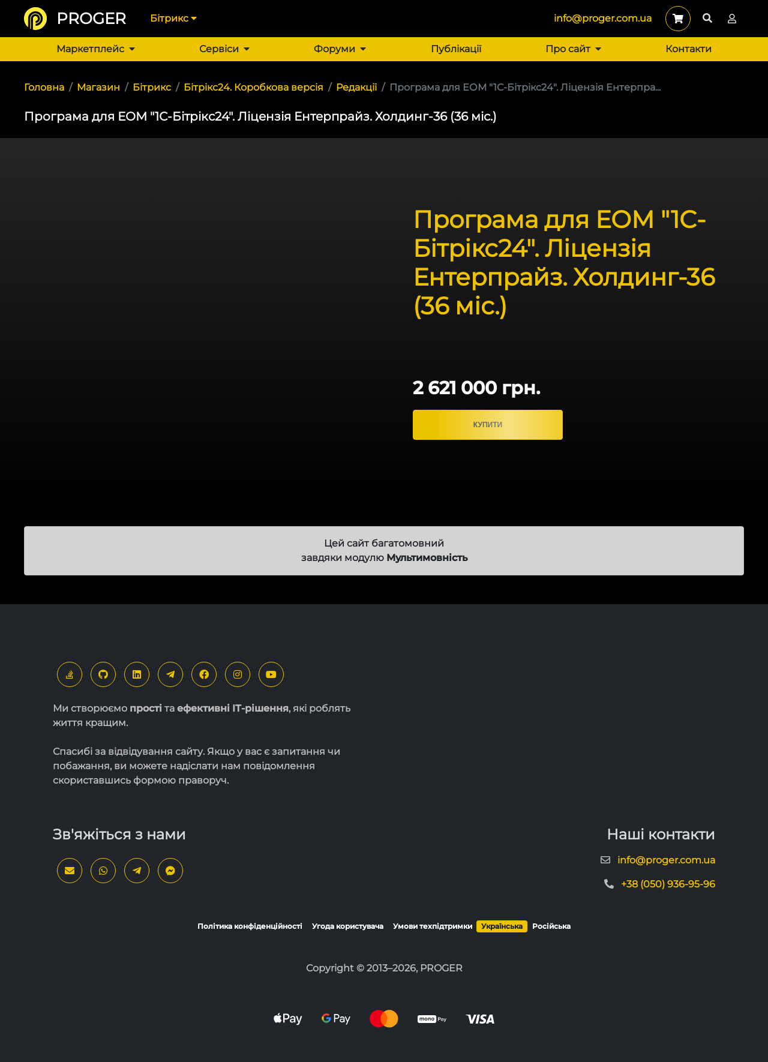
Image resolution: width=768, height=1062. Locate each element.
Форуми (340, 49)
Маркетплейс (95, 49)
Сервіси (224, 49)
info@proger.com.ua (603, 18)
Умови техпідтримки (432, 926)
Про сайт (573, 49)
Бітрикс (173, 18)
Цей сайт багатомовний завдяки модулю (384, 550)
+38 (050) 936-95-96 (668, 884)
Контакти (688, 49)
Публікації (456, 49)
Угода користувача (347, 926)
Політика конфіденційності (249, 926)
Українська (502, 926)
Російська (551, 926)
